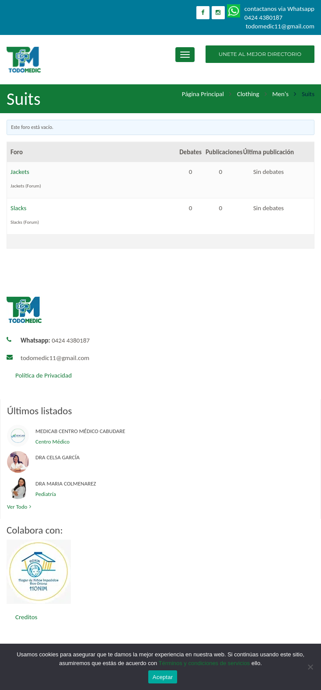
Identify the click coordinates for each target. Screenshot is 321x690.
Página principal (203, 94)
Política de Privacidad (43, 375)
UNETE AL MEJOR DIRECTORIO (260, 54)
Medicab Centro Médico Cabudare (80, 431)
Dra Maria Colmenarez (65, 483)
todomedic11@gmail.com (55, 358)
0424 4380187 (55, 340)
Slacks (18, 208)
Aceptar (163, 677)
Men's (280, 94)
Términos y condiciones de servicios (204, 663)
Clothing (248, 94)
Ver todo (20, 506)
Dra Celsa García (57, 457)
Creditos (26, 617)
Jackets (19, 172)
